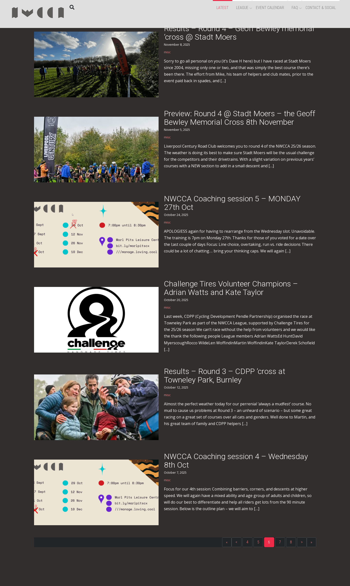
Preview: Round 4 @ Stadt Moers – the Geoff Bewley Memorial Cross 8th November (239, 118)
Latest (222, 7)
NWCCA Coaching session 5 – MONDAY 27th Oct (232, 203)
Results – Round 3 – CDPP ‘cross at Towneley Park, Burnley (224, 375)
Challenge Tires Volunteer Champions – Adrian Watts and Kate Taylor (231, 288)
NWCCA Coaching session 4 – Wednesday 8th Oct (236, 461)
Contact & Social (320, 7)
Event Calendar (270, 7)
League (242, 7)
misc (167, 52)
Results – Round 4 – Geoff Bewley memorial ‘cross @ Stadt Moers (239, 33)
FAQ (295, 7)
